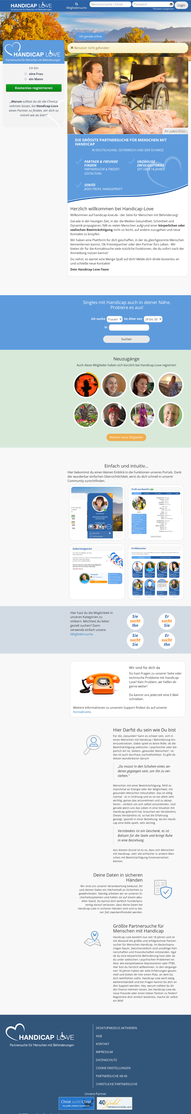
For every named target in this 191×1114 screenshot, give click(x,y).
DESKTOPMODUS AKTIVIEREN (116, 1028)
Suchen (126, 339)
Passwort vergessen (163, 8)
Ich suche (98, 319)
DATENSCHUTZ (106, 1060)
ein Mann (36, 79)
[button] (76, 5)
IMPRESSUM (104, 1052)
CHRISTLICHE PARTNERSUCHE (116, 1084)
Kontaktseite (82, 712)
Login (181, 5)
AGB (99, 1036)
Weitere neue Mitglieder (126, 437)
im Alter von (133, 319)
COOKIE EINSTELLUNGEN (113, 1068)
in (105, 327)
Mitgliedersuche (81, 634)
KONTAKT (102, 1044)
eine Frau (36, 74)
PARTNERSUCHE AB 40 (111, 1076)
